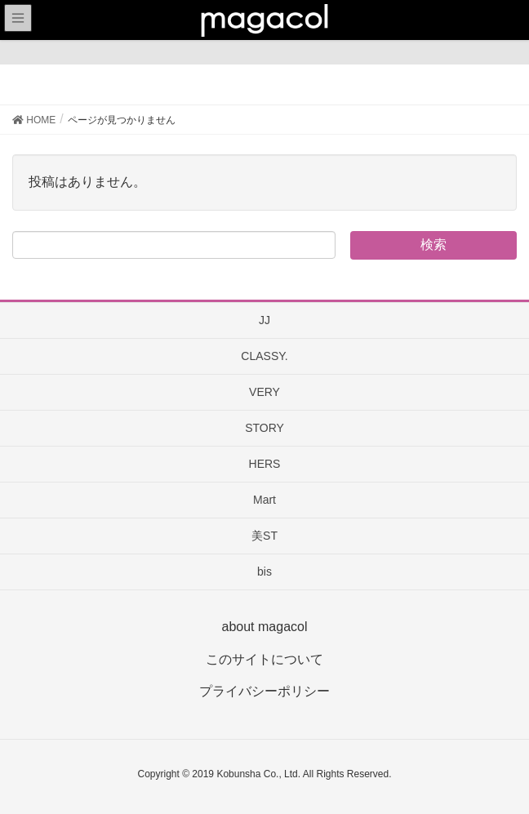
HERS (265, 463)
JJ (264, 320)
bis (264, 571)
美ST (264, 535)
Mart (264, 499)
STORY (264, 427)
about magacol (265, 627)
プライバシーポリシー (264, 691)
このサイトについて (264, 659)
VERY (264, 391)
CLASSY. (264, 356)
